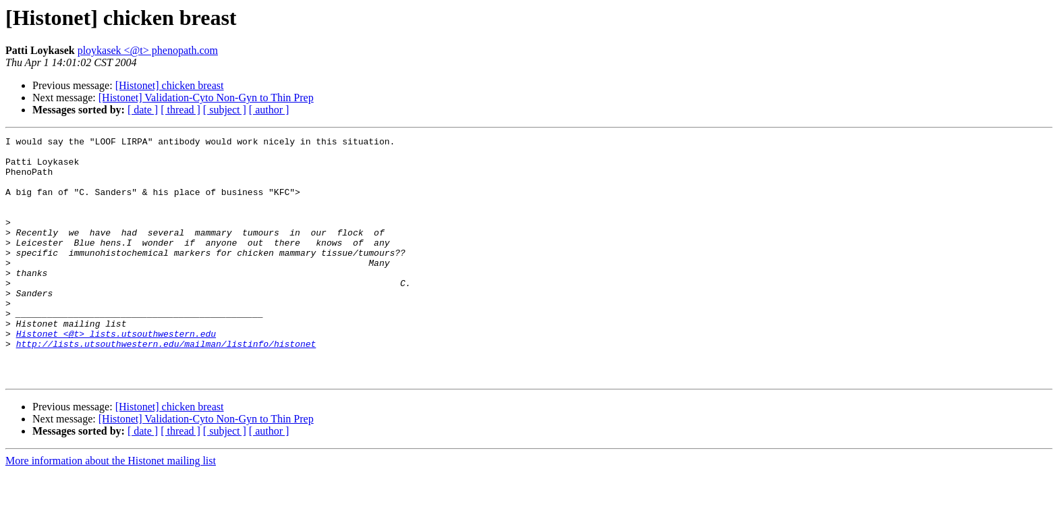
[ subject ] (224, 109)
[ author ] (269, 109)
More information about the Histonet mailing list (110, 509)
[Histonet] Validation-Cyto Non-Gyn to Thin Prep (206, 97)
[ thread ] (180, 109)
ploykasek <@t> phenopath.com (148, 50)
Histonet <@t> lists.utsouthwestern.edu (116, 374)
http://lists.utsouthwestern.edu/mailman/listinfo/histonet (166, 386)
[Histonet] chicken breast (169, 85)
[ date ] (143, 109)
